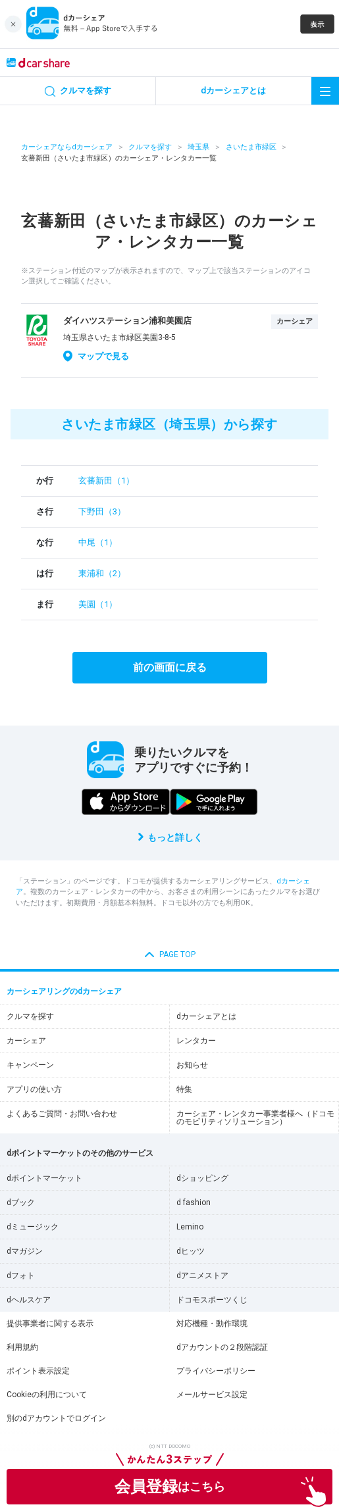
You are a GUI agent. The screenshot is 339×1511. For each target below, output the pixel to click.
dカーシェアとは (206, 1016)
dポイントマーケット (44, 1178)
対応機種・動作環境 (212, 1323)
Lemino (189, 1226)
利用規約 (22, 1347)
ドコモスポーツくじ (212, 1299)
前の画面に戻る (170, 667)
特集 (184, 1089)
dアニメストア (202, 1275)
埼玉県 (198, 147)
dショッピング (202, 1178)
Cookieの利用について (47, 1394)
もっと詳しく (175, 837)
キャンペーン (30, 1065)
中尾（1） (97, 542)
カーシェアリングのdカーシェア (64, 991)
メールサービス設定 (212, 1394)
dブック (21, 1202)
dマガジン (25, 1251)
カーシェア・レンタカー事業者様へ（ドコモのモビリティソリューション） (255, 1117)
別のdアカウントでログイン (56, 1418)
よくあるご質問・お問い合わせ (62, 1113)
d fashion (193, 1202)
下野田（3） (102, 511)
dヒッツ (190, 1251)
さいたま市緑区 (251, 147)
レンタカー (196, 1040)
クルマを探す (150, 147)
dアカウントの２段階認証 (222, 1347)
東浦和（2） (102, 573)
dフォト (21, 1275)
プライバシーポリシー (215, 1370)
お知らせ (192, 1065)
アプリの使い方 (34, 1089)
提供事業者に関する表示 (50, 1323)
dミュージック (33, 1226)
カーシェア (26, 1040)
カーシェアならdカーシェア (67, 147)
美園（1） (97, 604)
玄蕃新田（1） (106, 480)
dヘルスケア (29, 1299)
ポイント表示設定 (38, 1370)
